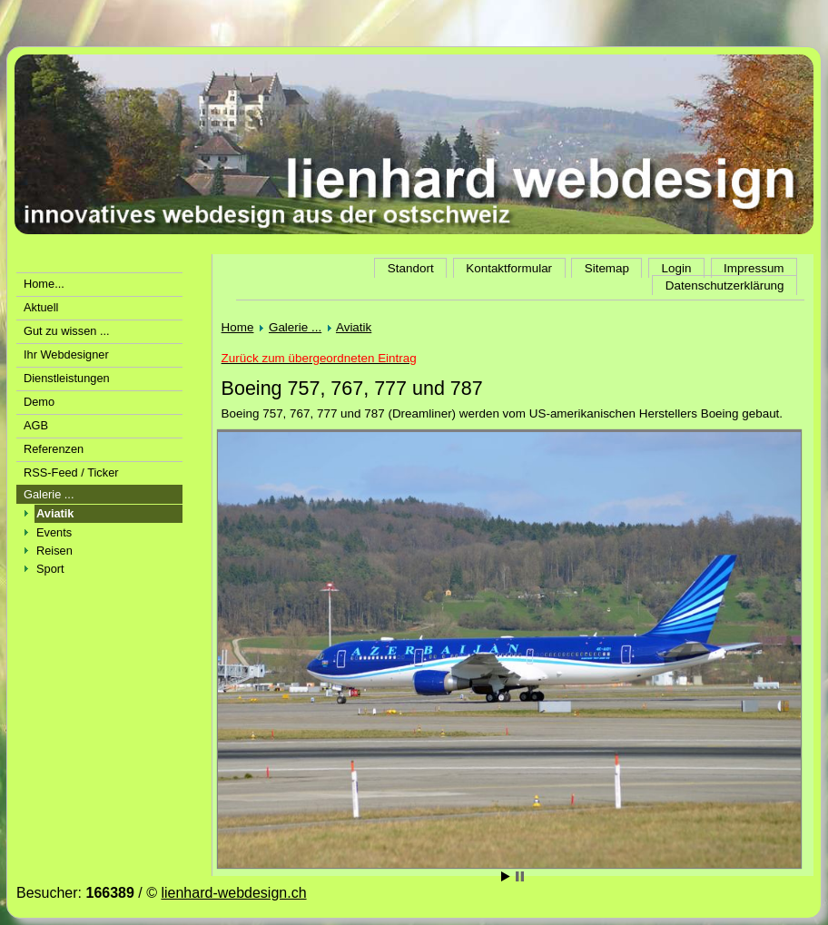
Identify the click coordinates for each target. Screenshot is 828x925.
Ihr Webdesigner (66, 354)
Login (677, 268)
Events (54, 532)
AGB (36, 425)
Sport (50, 569)
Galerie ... (49, 494)
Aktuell (41, 307)
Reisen (54, 550)
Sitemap (607, 268)
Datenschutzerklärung (724, 285)
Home (238, 327)
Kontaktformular (509, 268)
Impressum (754, 268)
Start (505, 876)
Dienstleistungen (67, 378)
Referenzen (54, 449)
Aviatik (353, 327)
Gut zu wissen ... (67, 331)
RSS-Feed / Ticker (71, 472)
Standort (411, 268)
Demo (39, 401)
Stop (520, 876)
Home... (44, 283)
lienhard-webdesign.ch (233, 892)
